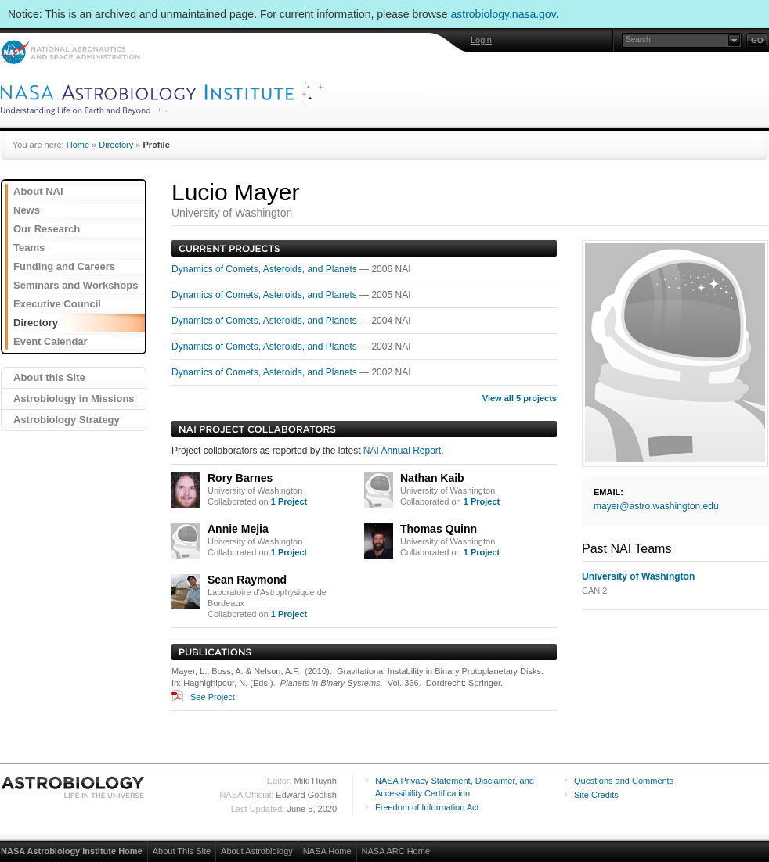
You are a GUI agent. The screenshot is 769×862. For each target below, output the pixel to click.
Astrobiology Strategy (66, 420)
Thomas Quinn (438, 529)
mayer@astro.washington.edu (656, 506)
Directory (116, 144)
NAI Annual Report (402, 450)
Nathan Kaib (432, 478)
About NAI (38, 191)
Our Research (46, 229)
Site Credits (596, 794)
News (26, 210)
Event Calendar (50, 341)
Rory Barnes (240, 478)
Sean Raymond (247, 579)
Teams (29, 247)
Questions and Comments (623, 780)
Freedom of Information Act (427, 807)
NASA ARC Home (396, 851)
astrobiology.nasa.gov (503, 14)
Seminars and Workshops (75, 285)
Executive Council (57, 304)
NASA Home (327, 851)
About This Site (182, 851)
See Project (212, 697)
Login (481, 40)
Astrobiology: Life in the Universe (73, 787)
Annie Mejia (238, 529)
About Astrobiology (257, 851)
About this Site (49, 377)
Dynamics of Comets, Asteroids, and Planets (265, 269)
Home (78, 144)
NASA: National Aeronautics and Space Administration (70, 52)
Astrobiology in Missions (74, 398)
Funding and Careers (64, 266)
